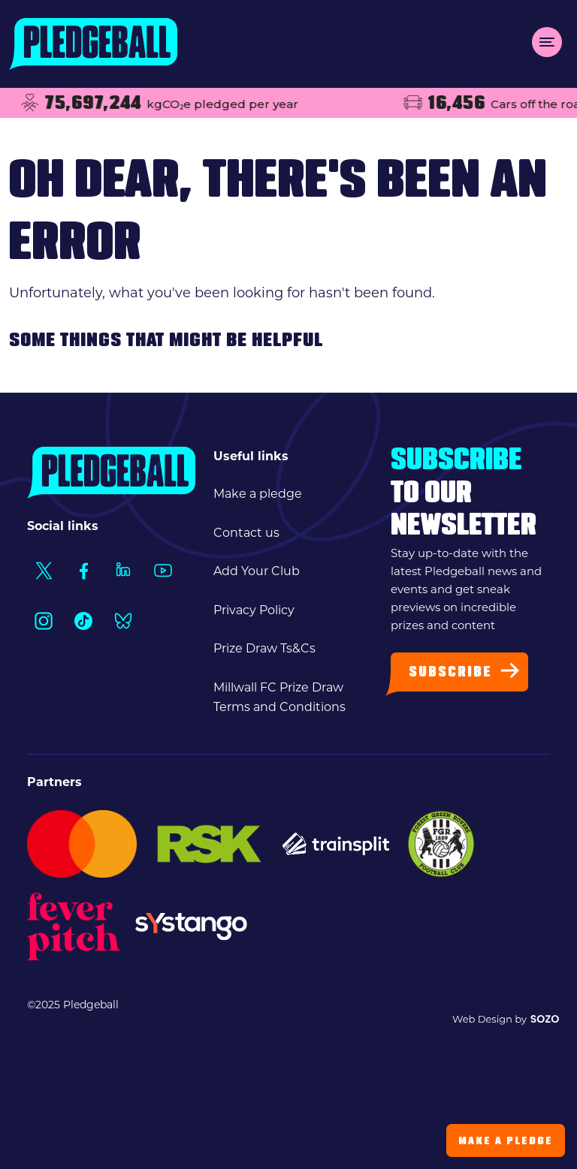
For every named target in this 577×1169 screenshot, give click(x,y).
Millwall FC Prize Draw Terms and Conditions (279, 697)
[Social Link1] (43, 570)
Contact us (246, 533)
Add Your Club (256, 571)
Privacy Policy (254, 610)
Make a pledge (257, 494)
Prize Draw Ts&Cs (264, 648)
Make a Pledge (505, 1141)
